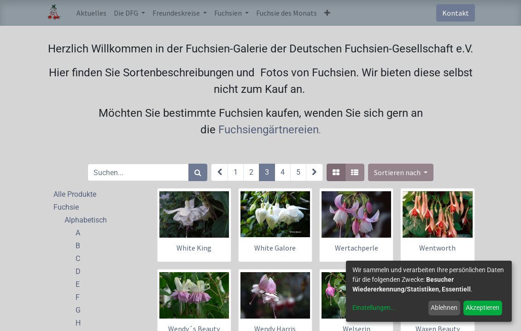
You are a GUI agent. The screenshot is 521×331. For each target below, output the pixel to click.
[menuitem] (91, 13)
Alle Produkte (74, 194)
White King (193, 247)
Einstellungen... (374, 307)
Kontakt (455, 12)
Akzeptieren (482, 307)
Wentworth (437, 247)
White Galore (275, 247)
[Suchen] (197, 172)
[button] (327, 13)
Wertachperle (356, 247)
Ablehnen (444, 307)
